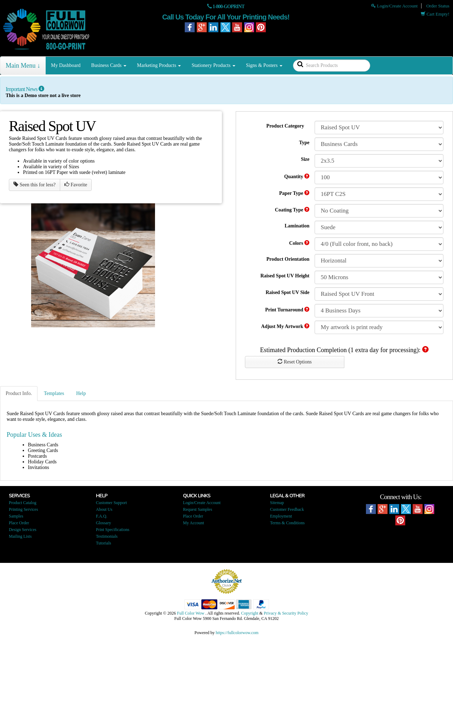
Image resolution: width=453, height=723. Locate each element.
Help (81, 393)
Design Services (22, 529)
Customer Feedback (287, 509)
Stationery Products (213, 65)
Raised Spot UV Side (287, 292)
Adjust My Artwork (285, 326)
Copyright (249, 613)
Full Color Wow (191, 613)
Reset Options (294, 362)
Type (304, 142)
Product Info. (19, 393)
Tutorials (103, 543)
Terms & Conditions (287, 522)
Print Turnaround (287, 309)
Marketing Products (159, 65)
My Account (193, 522)
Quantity (296, 176)
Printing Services (23, 509)
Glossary (103, 522)
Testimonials (106, 536)
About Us (104, 509)
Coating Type (292, 210)
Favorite (75, 184)
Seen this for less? (34, 184)
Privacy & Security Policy (286, 613)
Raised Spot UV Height (285, 275)
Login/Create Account (394, 6)
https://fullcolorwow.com (237, 632)
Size (305, 159)
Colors (299, 243)
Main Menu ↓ (23, 65)
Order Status (437, 6)
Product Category (285, 126)
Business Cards (108, 65)
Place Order (19, 522)
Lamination (297, 225)
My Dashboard (66, 65)
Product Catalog (22, 502)
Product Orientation (287, 259)
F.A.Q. (101, 516)
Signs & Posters (264, 65)
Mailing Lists (20, 536)
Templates (54, 393)
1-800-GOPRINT (229, 6)
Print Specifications (112, 529)
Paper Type (294, 193)
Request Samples (197, 509)
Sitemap (277, 502)
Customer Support (111, 502)
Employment (281, 516)
